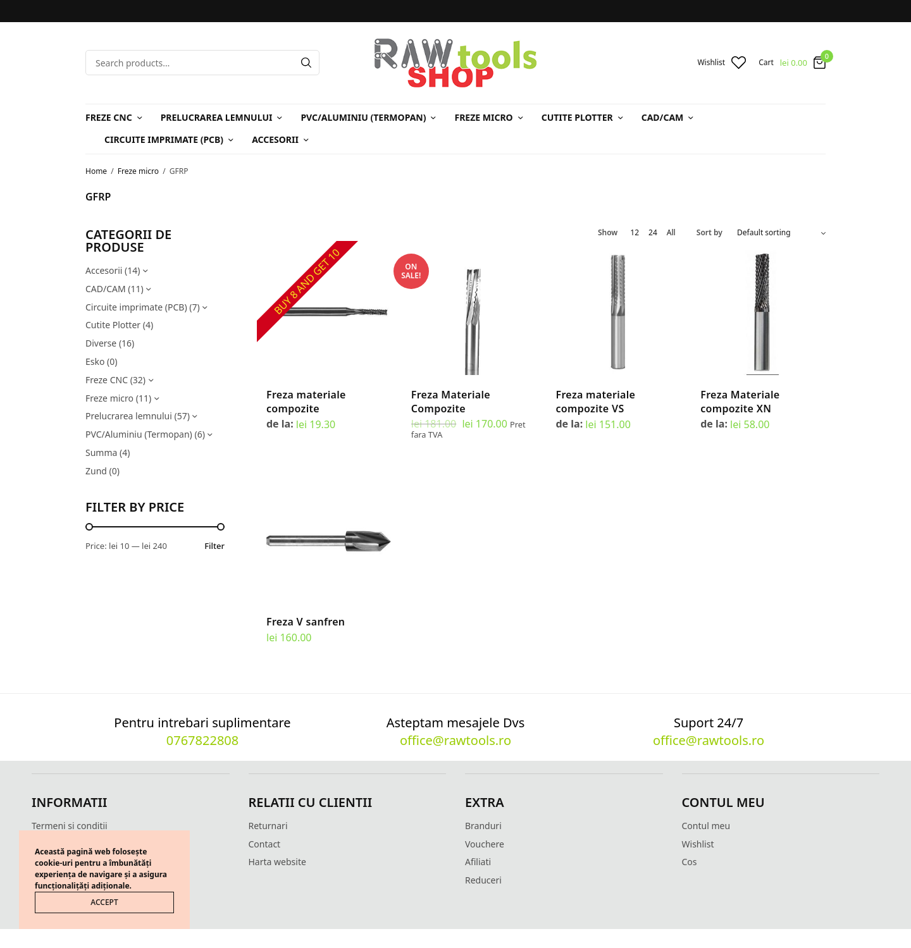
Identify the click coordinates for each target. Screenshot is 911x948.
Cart (766, 62)
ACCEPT (104, 902)
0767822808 (202, 740)
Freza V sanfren (305, 622)
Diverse (100, 343)
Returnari (268, 826)
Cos (689, 862)
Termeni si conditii (70, 826)
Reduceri (483, 880)
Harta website (277, 862)
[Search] (306, 63)
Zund (96, 471)
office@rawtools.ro (455, 740)
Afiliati (478, 862)
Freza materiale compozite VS (596, 402)
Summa (101, 452)
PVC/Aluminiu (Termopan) (363, 117)
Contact (265, 844)
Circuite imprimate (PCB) (163, 139)
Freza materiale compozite (306, 402)
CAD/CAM (662, 117)
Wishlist (698, 844)
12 (634, 233)
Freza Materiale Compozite (450, 402)
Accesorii (275, 139)
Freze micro (483, 117)
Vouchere (484, 844)
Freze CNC (108, 117)
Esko (94, 361)
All (671, 233)
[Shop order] (781, 232)
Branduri (483, 826)
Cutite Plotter (577, 117)
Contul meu (706, 826)
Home (96, 171)
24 (652, 233)
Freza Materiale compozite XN (739, 402)
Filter (214, 546)
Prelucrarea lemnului (217, 117)
